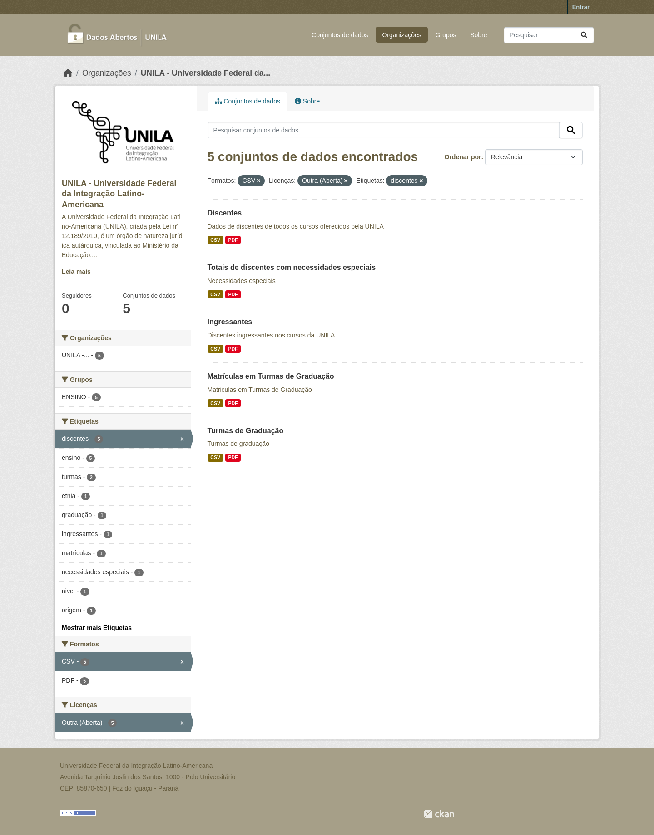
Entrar (581, 7)
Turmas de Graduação (246, 431)
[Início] (68, 73)
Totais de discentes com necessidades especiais (292, 267)
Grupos (446, 35)
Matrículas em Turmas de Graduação (271, 376)
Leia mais (76, 271)
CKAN (438, 814)
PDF (233, 240)
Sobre (478, 35)
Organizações (401, 35)
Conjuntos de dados (340, 35)
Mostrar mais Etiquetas (97, 627)
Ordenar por (463, 157)
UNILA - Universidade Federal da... (205, 73)
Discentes (225, 213)
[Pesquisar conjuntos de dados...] (549, 35)
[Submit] (584, 35)
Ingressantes (230, 322)
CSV (215, 240)
